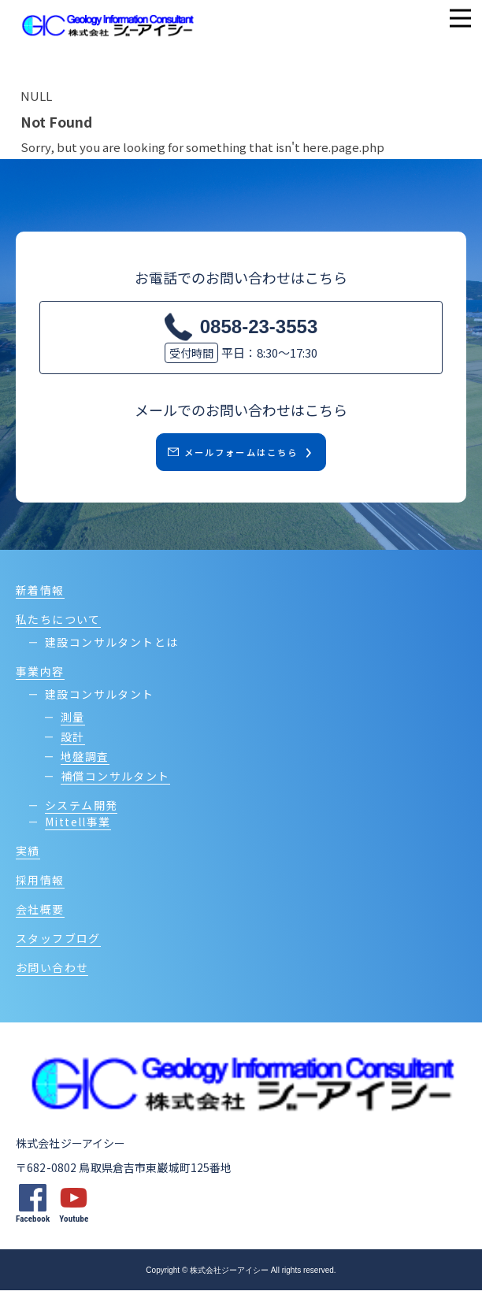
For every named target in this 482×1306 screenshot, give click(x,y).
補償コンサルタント (115, 792)
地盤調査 (85, 772)
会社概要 (40, 925)
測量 (73, 732)
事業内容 (40, 687)
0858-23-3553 (258, 326)
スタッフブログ (58, 954)
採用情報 (40, 895)
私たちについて (58, 635)
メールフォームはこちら (229, 460)
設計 (73, 752)
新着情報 (40, 606)
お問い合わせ (52, 983)
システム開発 (81, 821)
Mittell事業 (78, 837)
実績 (28, 866)
